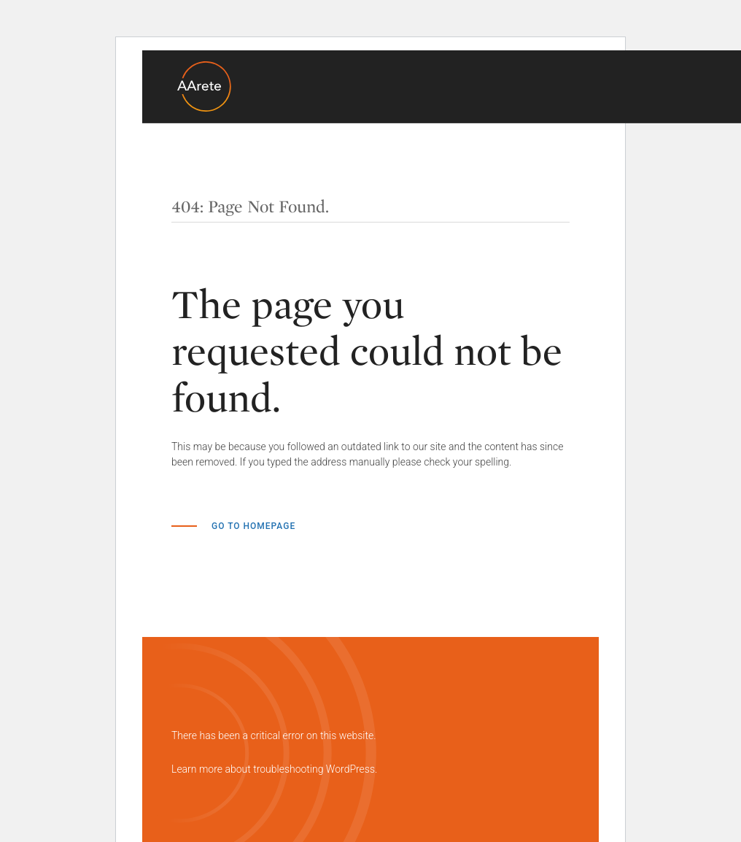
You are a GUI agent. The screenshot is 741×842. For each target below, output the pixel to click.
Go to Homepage (253, 526)
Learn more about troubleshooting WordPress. (274, 769)
